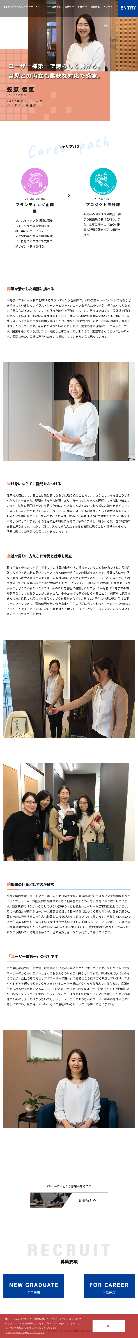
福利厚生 (95, 6)
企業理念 (56, 6)
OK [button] (109, 1326)
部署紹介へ (88, 1200)
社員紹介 (69, 6)
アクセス (108, 6)
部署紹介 (82, 6)
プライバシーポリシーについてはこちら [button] (25, 1332)
